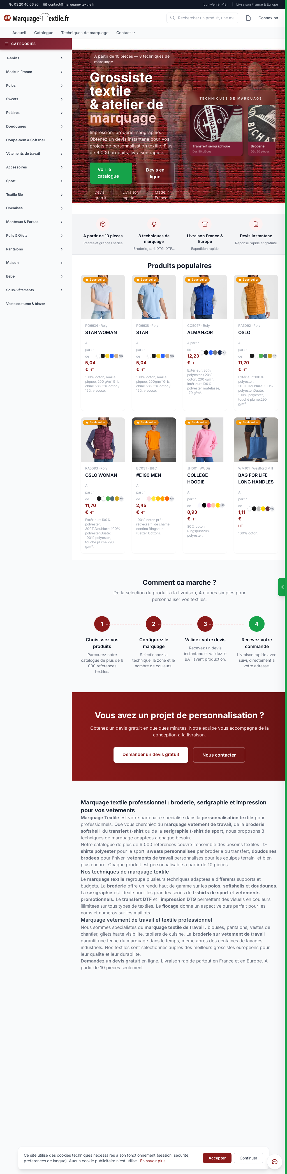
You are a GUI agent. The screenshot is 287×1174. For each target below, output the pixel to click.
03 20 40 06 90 (24, 4)
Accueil (19, 32)
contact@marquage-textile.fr (69, 4)
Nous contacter (219, 755)
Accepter (217, 1158)
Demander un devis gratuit (150, 754)
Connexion (268, 17)
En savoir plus (152, 1160)
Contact (125, 32)
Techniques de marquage (84, 32)
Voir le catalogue (108, 172)
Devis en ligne (155, 173)
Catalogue (43, 32)
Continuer (248, 1158)
